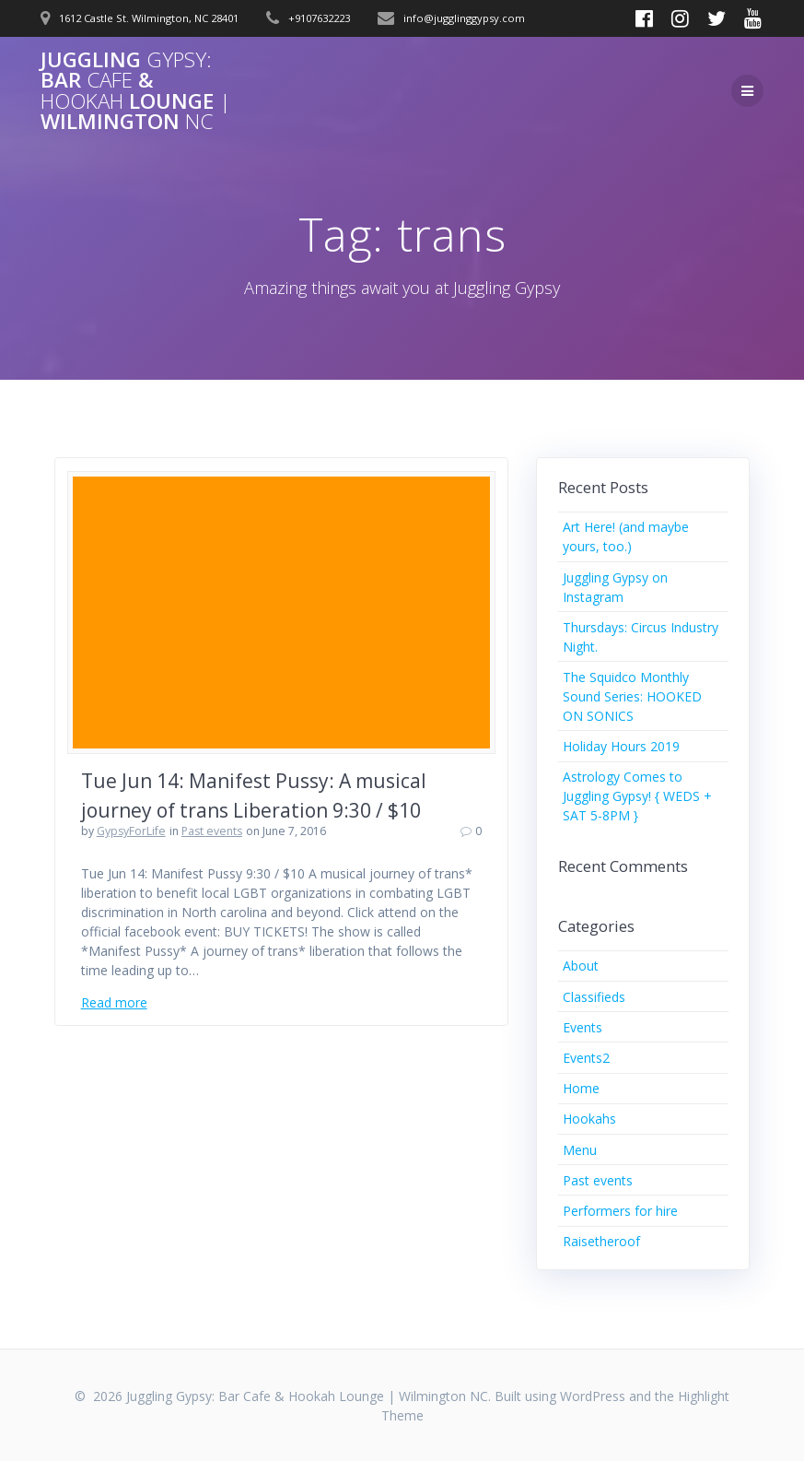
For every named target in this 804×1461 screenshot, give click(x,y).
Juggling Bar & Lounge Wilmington (136, 91)
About (581, 965)
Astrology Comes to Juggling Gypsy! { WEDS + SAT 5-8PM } (637, 796)
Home (581, 1088)
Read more (114, 1002)
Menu (580, 1150)
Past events (211, 831)
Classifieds (594, 997)
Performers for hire (620, 1210)
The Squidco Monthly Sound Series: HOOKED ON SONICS (632, 696)
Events (582, 1027)
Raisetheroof (601, 1241)
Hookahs (589, 1118)
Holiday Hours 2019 (621, 746)
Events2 (586, 1057)
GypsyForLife (131, 831)
